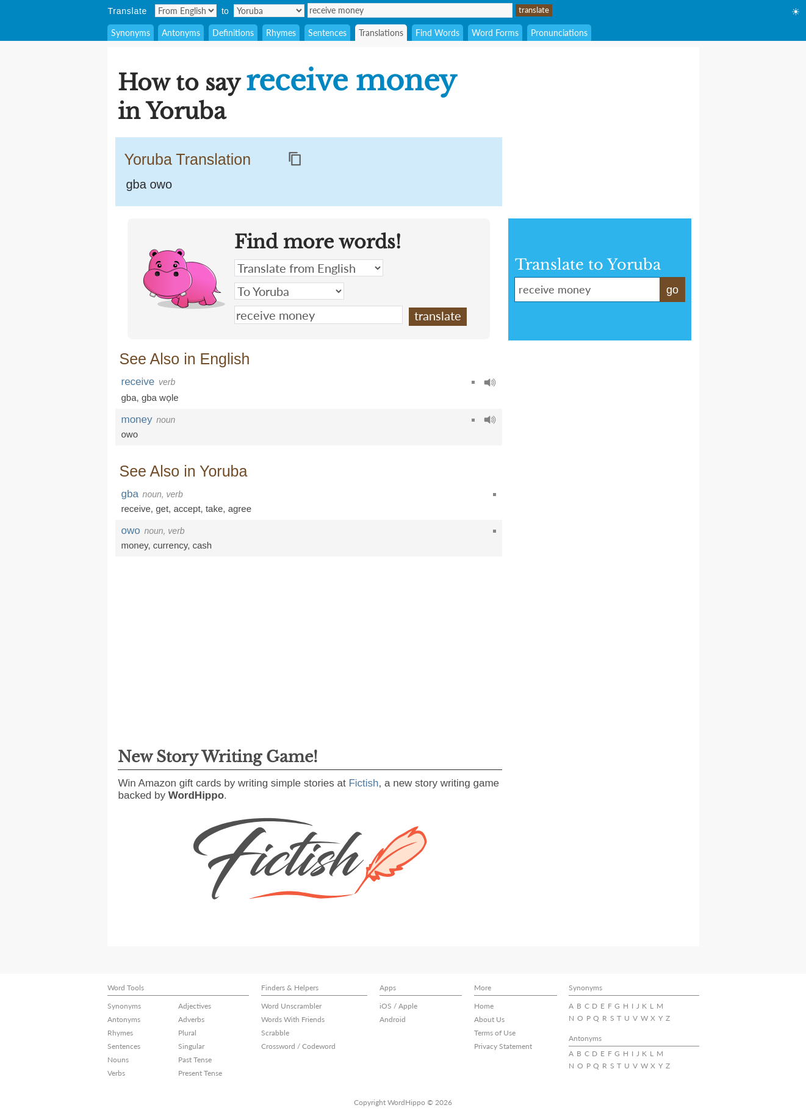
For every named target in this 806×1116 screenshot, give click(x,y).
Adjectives (194, 1005)
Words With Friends (293, 1019)
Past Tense (195, 1059)
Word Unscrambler (291, 1005)
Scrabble (275, 1032)
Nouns (118, 1059)
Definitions (233, 32)
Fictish (363, 783)
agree (239, 508)
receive (138, 381)
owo (130, 434)
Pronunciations (559, 32)
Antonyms (181, 32)
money (137, 419)
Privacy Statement (503, 1046)
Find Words (437, 32)
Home (484, 1005)
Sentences (327, 32)
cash (202, 545)
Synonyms (130, 32)
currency (170, 545)
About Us (489, 1019)
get (162, 508)
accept (186, 508)
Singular (191, 1046)
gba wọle (160, 397)
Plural (187, 1032)
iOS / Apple (398, 1005)
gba (129, 397)
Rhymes (281, 32)
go (672, 290)
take (214, 508)
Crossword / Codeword (298, 1046)
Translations (381, 32)
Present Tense (200, 1073)
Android (393, 1019)
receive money (410, 10)
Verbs (116, 1073)
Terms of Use (495, 1032)
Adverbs (191, 1019)
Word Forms (495, 32)
